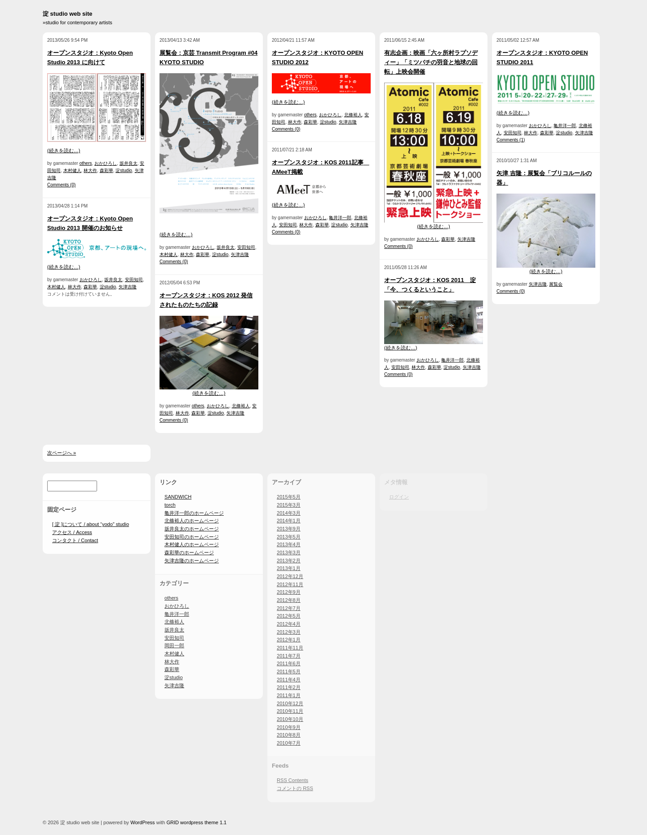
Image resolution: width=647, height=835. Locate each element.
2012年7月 (289, 608)
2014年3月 (289, 513)
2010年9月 (289, 727)
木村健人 (72, 170)
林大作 (90, 170)
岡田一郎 (174, 645)
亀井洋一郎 (340, 217)
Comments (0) (61, 184)
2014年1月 (289, 520)
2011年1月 (289, 695)
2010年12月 (290, 703)
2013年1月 (289, 568)
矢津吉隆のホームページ (191, 560)
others (86, 163)
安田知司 (134, 279)
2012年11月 (290, 584)
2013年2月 (289, 560)
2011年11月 (290, 647)
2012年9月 (289, 592)
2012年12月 (290, 576)
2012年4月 (289, 624)
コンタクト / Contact (75, 540)
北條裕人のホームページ (191, 520)
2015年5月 (289, 496)
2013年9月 (289, 528)
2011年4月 (289, 679)
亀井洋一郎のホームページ (194, 513)
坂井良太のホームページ (191, 528)
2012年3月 (289, 632)
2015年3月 (289, 505)
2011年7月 (289, 655)
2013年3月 (289, 552)
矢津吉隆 (128, 286)
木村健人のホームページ (191, 544)
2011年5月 (289, 671)
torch (170, 505)
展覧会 (556, 284)
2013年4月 (289, 544)
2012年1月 (289, 639)
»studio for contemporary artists (77, 22)
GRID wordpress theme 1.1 (196, 822)
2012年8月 (289, 600)
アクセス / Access (72, 532)
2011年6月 (289, 663)
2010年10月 (290, 719)
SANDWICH (177, 496)
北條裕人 (241, 405)
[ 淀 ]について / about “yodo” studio (90, 524)
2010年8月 (289, 735)
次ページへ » (61, 452)
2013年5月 (289, 536)
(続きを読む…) (63, 150)
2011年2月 (289, 687)
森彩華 (106, 170)
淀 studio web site (68, 13)
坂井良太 (128, 163)
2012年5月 (289, 616)
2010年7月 (289, 743)
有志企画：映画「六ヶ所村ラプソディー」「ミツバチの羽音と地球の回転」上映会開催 (431, 62)
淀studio (123, 170)
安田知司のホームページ (191, 536)
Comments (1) (510, 139)
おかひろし (105, 163)
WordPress (142, 822)
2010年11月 (290, 711)
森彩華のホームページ (189, 552)
